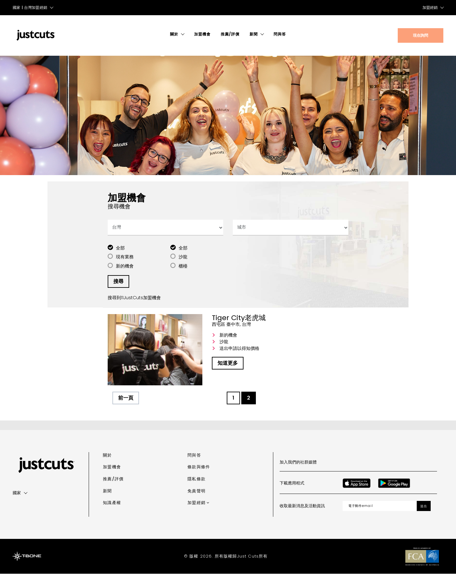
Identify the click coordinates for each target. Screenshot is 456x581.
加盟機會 (202, 34)
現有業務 (125, 264)
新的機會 (125, 273)
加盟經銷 (430, 7)
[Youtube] (387, 469)
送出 (423, 513)
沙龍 (183, 264)
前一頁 (125, 405)
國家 (17, 500)
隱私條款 (196, 486)
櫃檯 (183, 273)
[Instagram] (360, 469)
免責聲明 (196, 498)
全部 (120, 255)
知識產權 (112, 510)
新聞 (254, 34)
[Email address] (380, 513)
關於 (174, 34)
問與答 (280, 34)
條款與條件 (198, 474)
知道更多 (228, 370)
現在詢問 (420, 35)
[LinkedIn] (401, 469)
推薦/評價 (230, 34)
